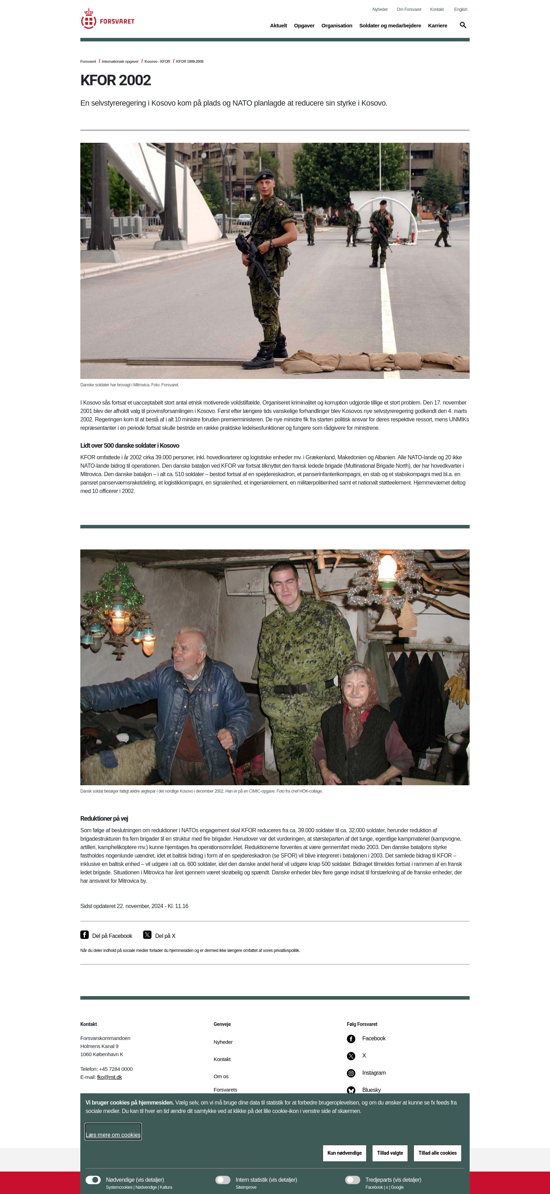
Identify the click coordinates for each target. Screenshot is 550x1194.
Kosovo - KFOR (157, 61)
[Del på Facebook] (106, 936)
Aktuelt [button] (278, 24)
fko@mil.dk (109, 1077)
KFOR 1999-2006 (189, 61)
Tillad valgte (390, 1153)
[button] (462, 28)
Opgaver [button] (304, 24)
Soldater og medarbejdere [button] (390, 24)
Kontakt (437, 9)
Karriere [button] (437, 24)
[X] (364, 1059)
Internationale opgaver (120, 61)
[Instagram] (371, 1076)
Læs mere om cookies (113, 1135)
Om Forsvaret (409, 9)
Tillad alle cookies (437, 1153)
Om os (221, 1076)
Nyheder (380, 9)
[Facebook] (371, 1042)
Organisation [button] (336, 24)
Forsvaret (88, 61)
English (460, 9)
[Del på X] (159, 936)
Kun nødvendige (345, 1153)
